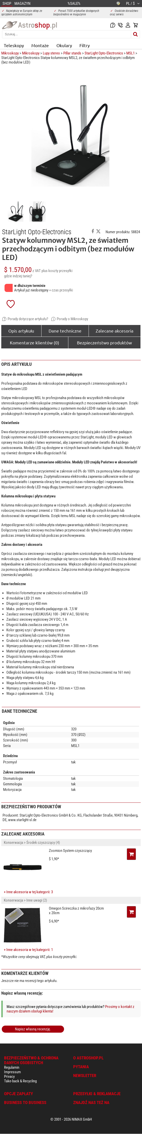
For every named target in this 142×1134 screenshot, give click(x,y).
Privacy (9, 1076)
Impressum (12, 1072)
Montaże (40, 45)
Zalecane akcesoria (114, 330)
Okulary (64, 45)
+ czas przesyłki (61, 290)
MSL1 (130, 53)
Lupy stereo (51, 53)
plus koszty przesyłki (57, 270)
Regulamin (11, 1067)
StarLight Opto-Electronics (104, 53)
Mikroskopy (10, 53)
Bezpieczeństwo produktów (104, 342)
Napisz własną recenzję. (33, 1029)
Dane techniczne (65, 330)
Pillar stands (72, 53)
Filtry (84, 45)
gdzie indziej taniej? (18, 276)
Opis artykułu (21, 330)
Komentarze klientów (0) (34, 342)
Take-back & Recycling (20, 1081)
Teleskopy (14, 45)
